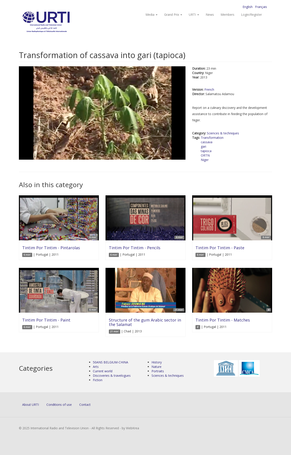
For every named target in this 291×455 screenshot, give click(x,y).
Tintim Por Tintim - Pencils (134, 247)
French (209, 89)
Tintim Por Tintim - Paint (46, 320)
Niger (205, 160)
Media (151, 14)
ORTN (205, 155)
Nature (156, 367)
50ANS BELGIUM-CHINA (110, 362)
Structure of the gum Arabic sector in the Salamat (145, 322)
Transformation (212, 137)
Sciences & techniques (223, 133)
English (248, 7)
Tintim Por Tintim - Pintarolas (51, 247)
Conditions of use (59, 404)
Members (227, 14)
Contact (85, 404)
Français (261, 7)
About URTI (30, 404)
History (156, 362)
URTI (194, 14)
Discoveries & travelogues (112, 375)
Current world (102, 371)
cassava (206, 142)
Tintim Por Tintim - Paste (219, 247)
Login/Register (251, 14)
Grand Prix (173, 14)
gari (203, 146)
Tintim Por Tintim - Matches (222, 320)
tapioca (206, 151)
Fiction (97, 380)
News (210, 14)
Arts (96, 367)
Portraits (157, 371)
